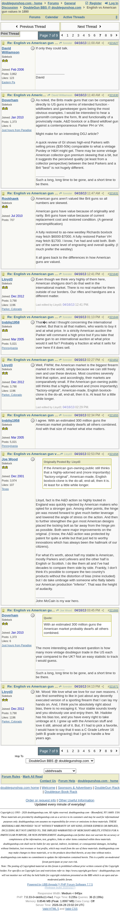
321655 (113, 415)
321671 (113, 686)
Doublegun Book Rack (61, 792)
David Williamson (59, 95)
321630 (113, 95)
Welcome (48, 788)
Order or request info (41, 800)
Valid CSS (71, 908)
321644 (113, 317)
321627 (113, 43)
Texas (5, 488)
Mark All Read (33, 776)
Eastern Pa (8, 82)
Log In (111, 3)
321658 (113, 453)
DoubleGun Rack (107, 788)
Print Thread (10, 33)
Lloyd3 (66, 453)
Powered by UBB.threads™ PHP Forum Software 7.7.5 (60, 884)
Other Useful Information (76, 800)
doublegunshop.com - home (22, 3)
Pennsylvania (10, 347)
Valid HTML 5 (50, 908)
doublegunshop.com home (19, 788)
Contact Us (48, 781)
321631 (113, 193)
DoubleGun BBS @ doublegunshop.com (52, 7)
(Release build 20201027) (60, 887)
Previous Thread (30, 27)
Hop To (19, 756)
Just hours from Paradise (17, 130)
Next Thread (90, 27)
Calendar (51, 17)
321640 (113, 274)
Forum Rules (11, 776)
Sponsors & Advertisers (75, 788)
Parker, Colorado (12, 308)
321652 (113, 359)
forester (65, 43)
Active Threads (74, 17)
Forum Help (66, 781)
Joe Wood (64, 610)
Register (93, 3)
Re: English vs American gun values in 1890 (42, 43)
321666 (113, 610)
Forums (53, 3)
